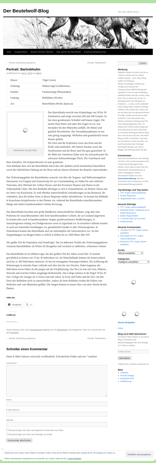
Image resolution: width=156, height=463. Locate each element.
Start (9, 52)
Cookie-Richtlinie (74, 458)
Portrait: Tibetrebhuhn (97, 63)
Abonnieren (124, 358)
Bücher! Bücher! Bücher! (42, 52)
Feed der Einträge (127, 375)
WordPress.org (125, 381)
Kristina (123, 241)
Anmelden (124, 373)
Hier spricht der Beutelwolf (69, 52)
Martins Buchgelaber (126, 322)
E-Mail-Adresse (12, 410)
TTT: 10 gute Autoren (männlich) (133, 193)
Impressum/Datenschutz (95, 52)
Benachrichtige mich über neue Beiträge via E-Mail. (31, 434)
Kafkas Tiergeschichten (129, 216)
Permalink (14, 333)
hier (145, 150)
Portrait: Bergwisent (128, 196)
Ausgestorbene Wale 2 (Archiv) (132, 198)
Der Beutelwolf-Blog (26, 10)
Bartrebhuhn (62, 330)
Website (9, 420)
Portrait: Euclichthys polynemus (20, 63)
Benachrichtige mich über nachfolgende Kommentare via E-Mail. (36, 430)
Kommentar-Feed (127, 378)
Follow (120, 328)
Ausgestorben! (21, 52)
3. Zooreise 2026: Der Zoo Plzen (132, 218)
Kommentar (12, 363)
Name (8, 400)
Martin (38, 73)
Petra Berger (125, 236)
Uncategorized (36, 330)
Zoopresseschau (126, 221)
